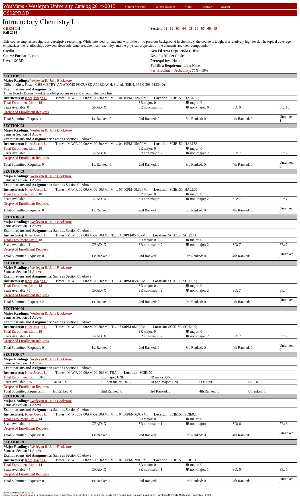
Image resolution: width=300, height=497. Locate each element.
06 (196, 28)
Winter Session (165, 6)
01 (165, 28)
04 (184, 28)
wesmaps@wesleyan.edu (24, 495)
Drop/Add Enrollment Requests (26, 112)
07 (203, 28)
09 (215, 28)
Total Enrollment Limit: (21, 102)
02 (171, 28)
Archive (207, 6)
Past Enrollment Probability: (171, 70)
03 (178, 28)
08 (209, 28)
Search (225, 6)
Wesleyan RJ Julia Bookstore (51, 80)
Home (188, 6)
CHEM (8, 28)
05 (190, 28)
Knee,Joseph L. (36, 98)
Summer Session (135, 6)
